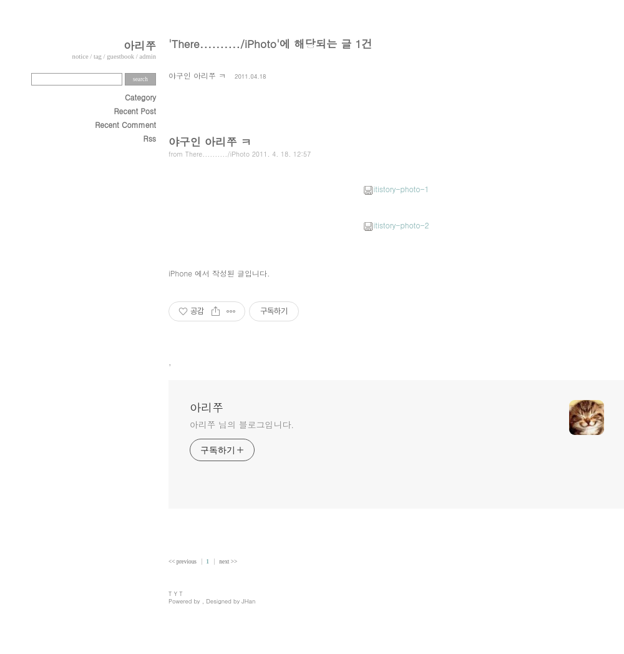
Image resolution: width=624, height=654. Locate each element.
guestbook (120, 56)
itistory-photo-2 (396, 225)
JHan (248, 601)
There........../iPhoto (217, 154)
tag (98, 56)
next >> (228, 562)
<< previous (183, 562)
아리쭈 (140, 45)
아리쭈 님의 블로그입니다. (242, 424)
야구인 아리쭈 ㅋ (197, 75)
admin (147, 56)
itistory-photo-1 (396, 188)
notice (80, 56)
